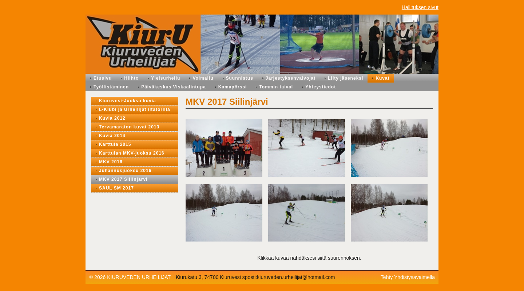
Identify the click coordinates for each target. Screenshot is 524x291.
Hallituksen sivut (420, 7)
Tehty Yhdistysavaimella (408, 277)
